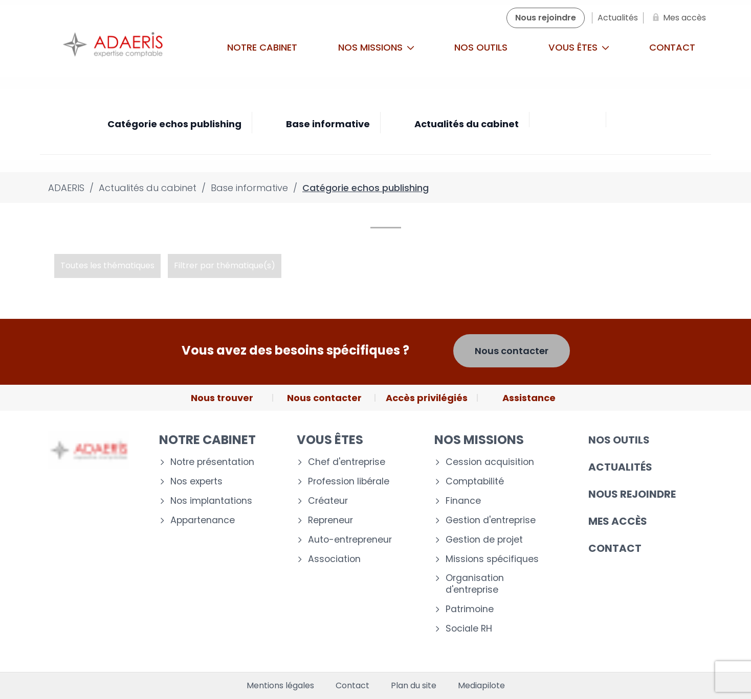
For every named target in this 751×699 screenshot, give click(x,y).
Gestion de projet (484, 540)
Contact (672, 47)
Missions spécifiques (492, 559)
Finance (463, 501)
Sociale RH (469, 629)
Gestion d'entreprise (491, 520)
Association (334, 559)
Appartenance (202, 520)
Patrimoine (470, 609)
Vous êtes (578, 47)
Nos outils (480, 47)
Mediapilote (481, 685)
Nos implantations (211, 501)
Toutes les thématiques (107, 265)
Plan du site (413, 685)
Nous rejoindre (632, 494)
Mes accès (617, 521)
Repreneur (330, 520)
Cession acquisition (490, 462)
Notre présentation (212, 462)
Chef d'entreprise (346, 462)
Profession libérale (348, 481)
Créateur (328, 501)
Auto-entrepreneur (350, 540)
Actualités (620, 467)
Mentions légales (280, 685)
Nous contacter (511, 350)
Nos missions (376, 47)
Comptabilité (475, 481)
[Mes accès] (677, 17)
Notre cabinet (262, 47)
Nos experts (196, 481)
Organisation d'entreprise (475, 584)
